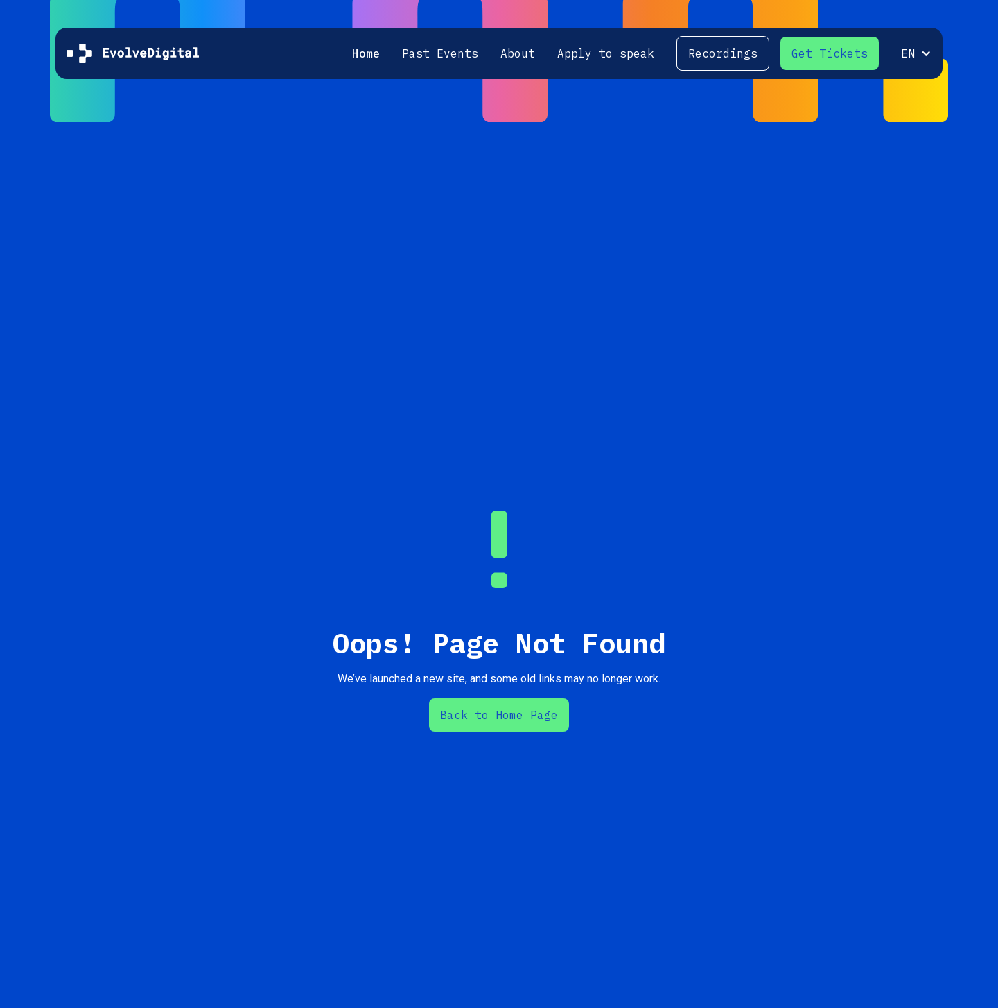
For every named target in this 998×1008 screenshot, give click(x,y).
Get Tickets (829, 53)
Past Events (440, 53)
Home (366, 53)
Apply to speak (605, 53)
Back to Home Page (499, 715)
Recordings (723, 53)
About (517, 53)
